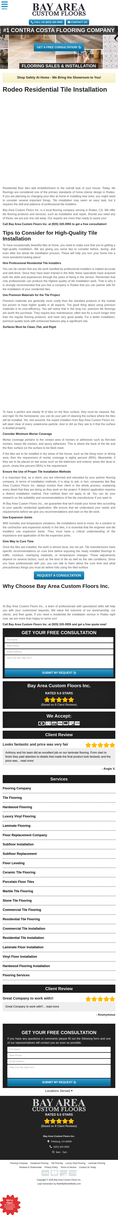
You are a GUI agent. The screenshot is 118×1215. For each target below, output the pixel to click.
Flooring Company (17, 788)
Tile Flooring (12, 797)
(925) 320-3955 (61, 224)
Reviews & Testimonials (30, 1181)
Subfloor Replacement (20, 854)
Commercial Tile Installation (24, 928)
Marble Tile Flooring (18, 891)
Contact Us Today (87, 1181)
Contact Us (77, 22)
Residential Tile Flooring (21, 919)
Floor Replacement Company (25, 835)
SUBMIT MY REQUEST (59, 672)
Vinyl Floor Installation (20, 956)
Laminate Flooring (16, 825)
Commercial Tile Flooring (22, 910)
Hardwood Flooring (17, 807)
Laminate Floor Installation (23, 947)
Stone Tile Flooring (17, 900)
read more (27, 760)
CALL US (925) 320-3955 (47, 22)
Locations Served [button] (59, 1091)
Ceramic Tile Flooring (19, 872)
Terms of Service (68, 1181)
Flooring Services (16, 975)
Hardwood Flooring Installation (26, 966)
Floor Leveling (14, 863)
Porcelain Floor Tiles (18, 882)
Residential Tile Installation (23, 938)
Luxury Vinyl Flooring (19, 816)
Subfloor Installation (18, 844)
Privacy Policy (51, 1181)
